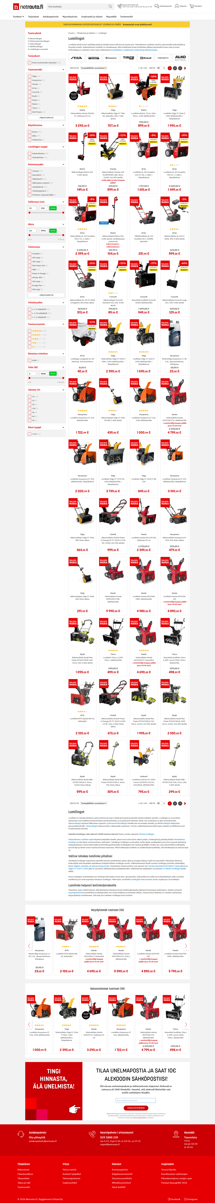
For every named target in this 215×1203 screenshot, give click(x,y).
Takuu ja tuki (24, 1182)
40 (34, 412)
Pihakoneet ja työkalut (86, 33)
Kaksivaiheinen (40, 153)
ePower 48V (38, 277)
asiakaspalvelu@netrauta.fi (43, 1141)
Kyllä (35, 360)
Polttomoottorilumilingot (39, 41)
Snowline (37, 253)
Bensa (36, 132)
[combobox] (80, 6)
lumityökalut (117, 50)
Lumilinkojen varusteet (38, 49)
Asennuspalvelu (120, 1169)
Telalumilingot (35, 44)
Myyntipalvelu (70, 16)
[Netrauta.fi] (28, 6)
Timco (36, 108)
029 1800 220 (109, 1137)
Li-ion (36, 434)
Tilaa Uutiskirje (136, 1108)
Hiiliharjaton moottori (42, 183)
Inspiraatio (167, 1164)
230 (35, 408)
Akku (36, 136)
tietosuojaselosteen (139, 1118)
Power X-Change (40, 273)
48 (34, 416)
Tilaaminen (24, 1164)
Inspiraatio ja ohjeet (91, 16)
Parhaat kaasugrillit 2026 (174, 1182)
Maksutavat (23, 1169)
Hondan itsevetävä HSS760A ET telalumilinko (167, 866)
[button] (46, 117)
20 (34, 400)
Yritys (66, 1164)
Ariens (36, 100)
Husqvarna (38, 80)
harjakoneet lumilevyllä (133, 50)
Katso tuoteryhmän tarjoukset (46, 63)
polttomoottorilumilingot (117, 823)
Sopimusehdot (70, 1182)
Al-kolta (92, 866)
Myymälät (111, 16)
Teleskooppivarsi (40, 191)
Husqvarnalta (103, 866)
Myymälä (189, 1132)
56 (34, 420)
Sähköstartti (39, 179)
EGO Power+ (38, 112)
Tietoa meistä (69, 1169)
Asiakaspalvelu (51, 16)
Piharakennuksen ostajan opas (176, 1178)
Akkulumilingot (35, 38)
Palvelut (116, 1164)
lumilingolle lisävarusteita (141, 879)
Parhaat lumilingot (146, 834)
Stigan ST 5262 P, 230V (78, 868)
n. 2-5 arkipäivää (41, 309)
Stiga (36, 76)
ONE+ (36, 269)
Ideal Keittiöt (118, 1187)
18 (34, 404)
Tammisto (190, 1137)
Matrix (36, 104)
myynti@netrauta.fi (110, 1144)
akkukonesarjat (151, 50)
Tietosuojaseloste (71, 1178)
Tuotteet (17, 16)
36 (35, 396)
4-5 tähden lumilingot (171, 868)
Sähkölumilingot (36, 46)
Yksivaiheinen (39, 157)
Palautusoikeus (25, 1174)
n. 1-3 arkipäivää (41, 317)
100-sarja (37, 281)
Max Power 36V (40, 265)
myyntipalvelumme (76, 892)
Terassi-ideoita (168, 1169)
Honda (36, 84)
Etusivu (71, 33)
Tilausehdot (23, 1178)
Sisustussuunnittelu (122, 1178)
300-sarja (37, 261)
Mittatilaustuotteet (121, 1182)
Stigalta (77, 866)
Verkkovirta (38, 140)
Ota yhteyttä (37, 1137)
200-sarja (37, 257)
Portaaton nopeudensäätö (44, 195)
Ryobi (36, 96)
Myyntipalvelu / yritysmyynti (116, 1132)
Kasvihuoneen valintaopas (174, 1174)
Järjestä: (74, 68)
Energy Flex (38, 285)
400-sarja (37, 289)
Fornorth (37, 92)
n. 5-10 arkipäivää (41, 313)
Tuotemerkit (126, 16)
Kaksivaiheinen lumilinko (78, 839)
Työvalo (37, 171)
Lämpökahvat (39, 187)
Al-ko (35, 88)
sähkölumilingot (163, 823)
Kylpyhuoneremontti (122, 1174)
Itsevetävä (38, 175)
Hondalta (84, 866)
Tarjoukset (33, 16)
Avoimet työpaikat (72, 1174)
